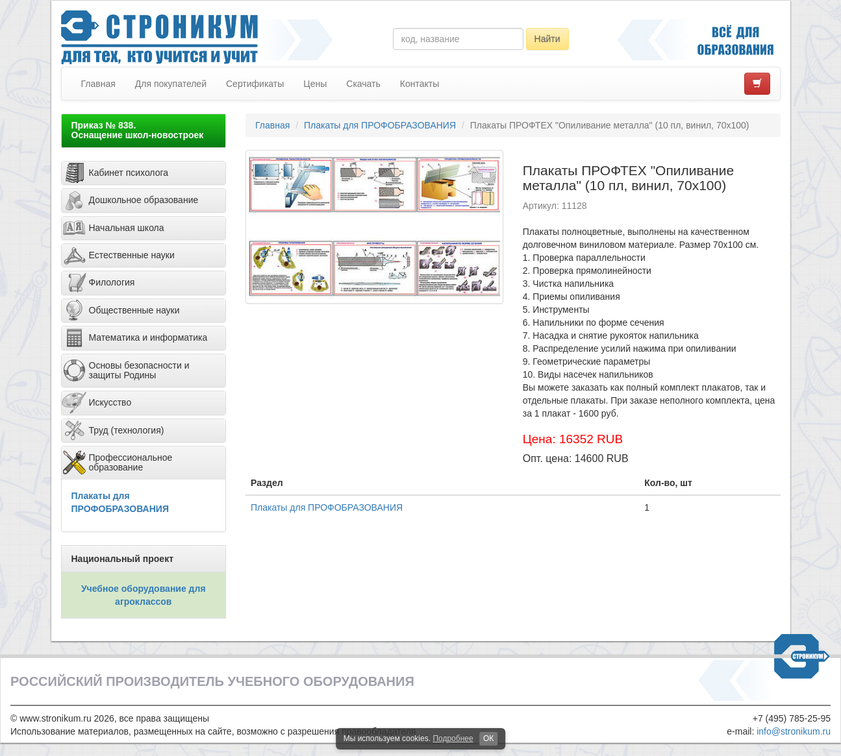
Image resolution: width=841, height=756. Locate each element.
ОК (488, 738)
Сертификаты (255, 84)
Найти (547, 39)
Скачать (363, 84)
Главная (98, 84)
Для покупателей (171, 84)
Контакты (419, 84)
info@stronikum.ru (794, 731)
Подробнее (453, 738)
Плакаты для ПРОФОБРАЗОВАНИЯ (380, 125)
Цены (315, 84)
